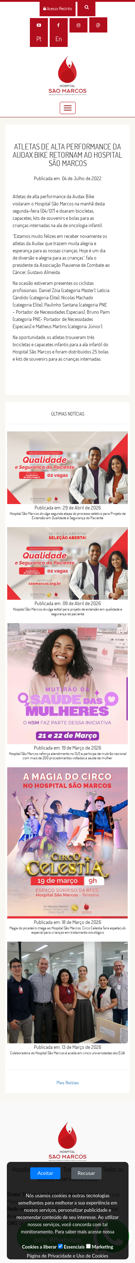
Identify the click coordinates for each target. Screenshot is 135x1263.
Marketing (99, 1247)
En (58, 39)
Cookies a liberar (39, 1247)
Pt (38, 39)
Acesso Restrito (57, 8)
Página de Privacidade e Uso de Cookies (67, 1256)
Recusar (86, 1173)
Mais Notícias (68, 1082)
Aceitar (45, 1173)
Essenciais (71, 1247)
